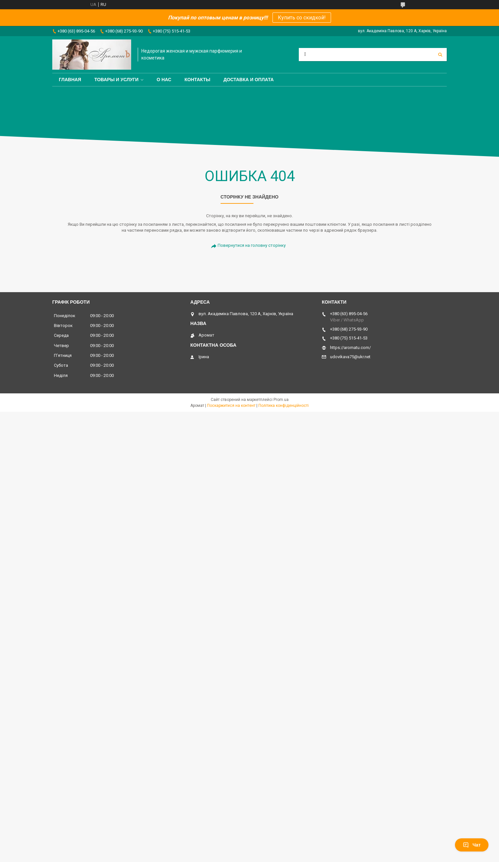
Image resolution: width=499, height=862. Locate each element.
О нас (163, 79)
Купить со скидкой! (302, 17)
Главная (70, 79)
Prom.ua (281, 399)
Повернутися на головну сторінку (252, 245)
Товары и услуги (116, 79)
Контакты (197, 79)
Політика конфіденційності (283, 405)
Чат (472, 845)
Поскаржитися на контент (231, 405)
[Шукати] (440, 54)
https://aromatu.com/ (350, 347)
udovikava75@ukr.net (350, 356)
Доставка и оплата (249, 79)
